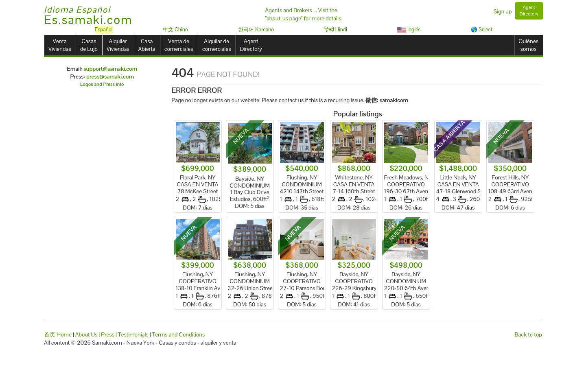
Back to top (528, 334)
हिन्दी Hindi (335, 29)
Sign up (503, 11)
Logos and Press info (102, 84)
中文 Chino (175, 29)
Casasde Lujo (89, 44)
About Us (86, 334)
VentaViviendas (59, 44)
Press (107, 334)
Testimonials (133, 334)
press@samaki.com (110, 76)
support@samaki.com (110, 68)
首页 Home (58, 334)
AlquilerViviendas (118, 44)
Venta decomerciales (178, 44)
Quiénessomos (528, 44)
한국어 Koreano (256, 29)
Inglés (408, 29)
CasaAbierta (146, 44)
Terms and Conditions (178, 334)
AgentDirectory (251, 44)
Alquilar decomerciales (216, 44)
